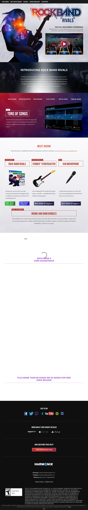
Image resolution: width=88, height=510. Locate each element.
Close (44, 508)
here (69, 507)
